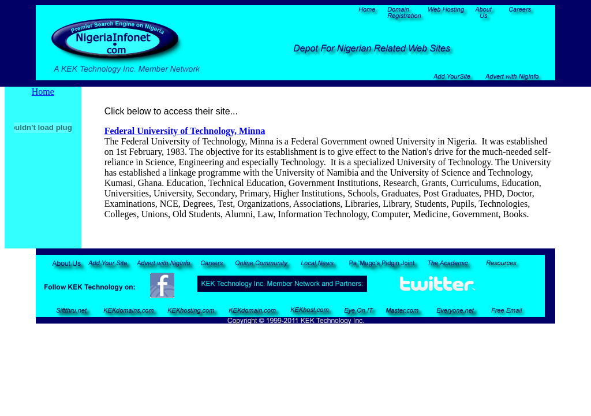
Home (43, 91)
